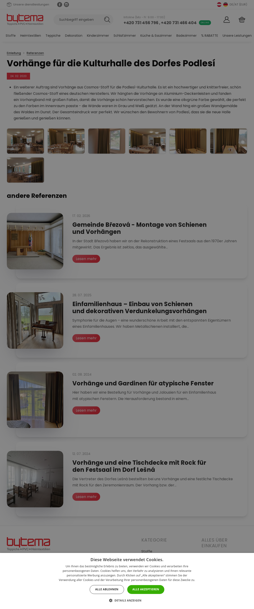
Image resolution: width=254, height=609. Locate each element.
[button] (126, 600)
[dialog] (127, 304)
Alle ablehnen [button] (106, 589)
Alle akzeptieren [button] (145, 589)
